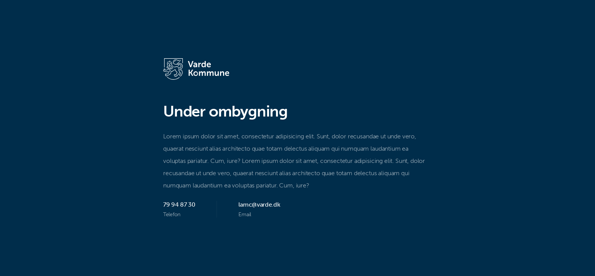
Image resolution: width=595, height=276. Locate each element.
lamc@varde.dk (259, 204)
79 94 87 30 (179, 204)
